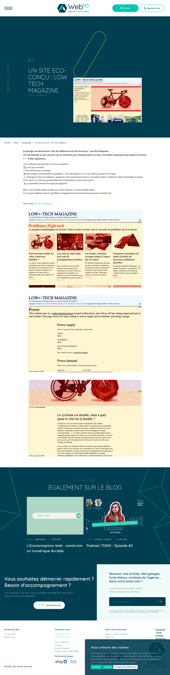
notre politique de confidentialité (145, 612)
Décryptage (8, 84)
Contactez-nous (53, 605)
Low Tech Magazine (43, 203)
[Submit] (159, 601)
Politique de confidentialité (67, 651)
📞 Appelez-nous (152, 8)
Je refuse (107, 667)
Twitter (159, 632)
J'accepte (96, 667)
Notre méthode (62, 642)
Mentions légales (62, 648)
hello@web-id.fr (62, 634)
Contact (58, 645)
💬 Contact (125, 8)
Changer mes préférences (125, 667)
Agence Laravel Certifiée (116, 634)
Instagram (161, 638)
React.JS (109, 637)
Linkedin (159, 635)
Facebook (160, 629)
